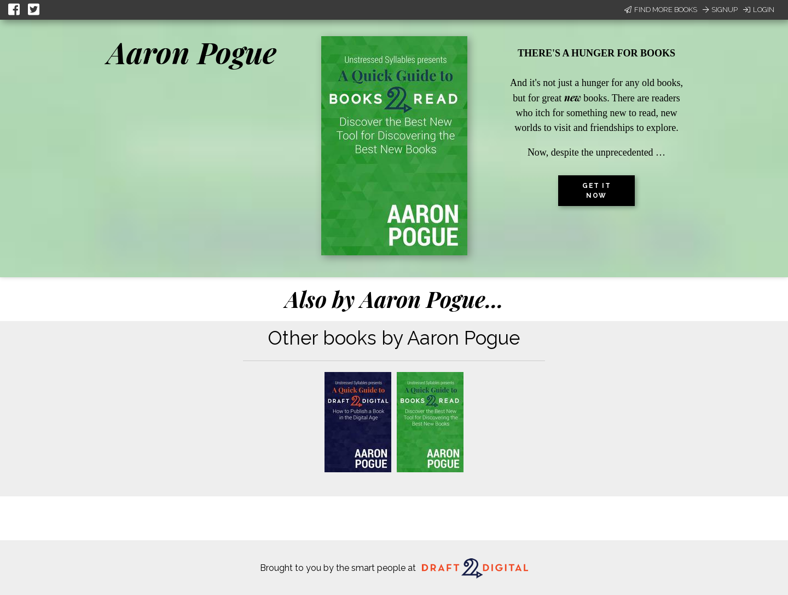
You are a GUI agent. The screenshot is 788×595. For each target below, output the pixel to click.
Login (758, 9)
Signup (720, 9)
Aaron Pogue (191, 52)
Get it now (596, 190)
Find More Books (660, 9)
